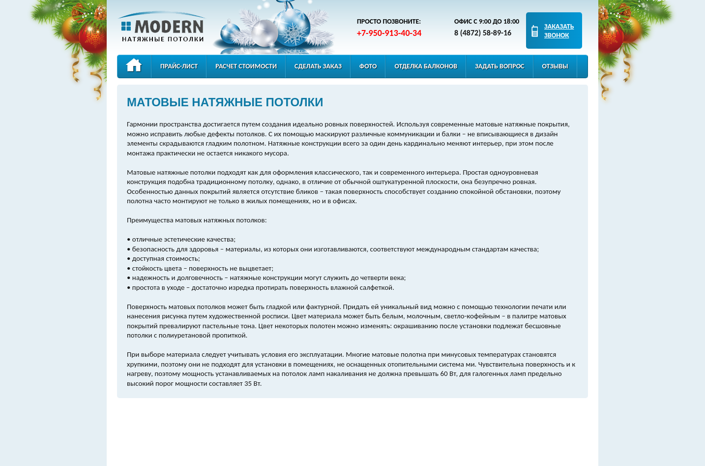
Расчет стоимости (246, 66)
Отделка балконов (425, 66)
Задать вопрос (499, 66)
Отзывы (555, 66)
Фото (368, 66)
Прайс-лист (179, 66)
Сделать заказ (318, 66)
